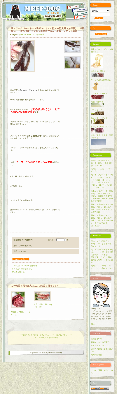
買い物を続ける (18, 272)
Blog (92, 324)
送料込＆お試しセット (100, 71)
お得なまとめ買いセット (101, 127)
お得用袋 (40, 34)
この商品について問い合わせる (24, 266)
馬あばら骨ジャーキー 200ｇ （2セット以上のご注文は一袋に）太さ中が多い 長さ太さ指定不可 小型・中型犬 (102, 220)
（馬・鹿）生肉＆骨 (99, 93)
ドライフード (96, 110)
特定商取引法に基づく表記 (29, 335)
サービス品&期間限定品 (101, 80)
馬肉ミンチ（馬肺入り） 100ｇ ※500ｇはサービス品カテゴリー (102, 244)
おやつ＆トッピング (27, 34)
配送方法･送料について (64, 335)
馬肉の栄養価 (96, 355)
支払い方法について (47, 335)
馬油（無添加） (97, 102)
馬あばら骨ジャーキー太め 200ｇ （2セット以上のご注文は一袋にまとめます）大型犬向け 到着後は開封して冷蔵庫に (103, 196)
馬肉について (96, 339)
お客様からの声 (97, 345)
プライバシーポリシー (40, 337)
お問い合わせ (53, 337)
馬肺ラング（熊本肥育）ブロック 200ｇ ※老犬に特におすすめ (102, 163)
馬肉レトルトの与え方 (100, 342)
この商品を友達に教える (22, 269)
